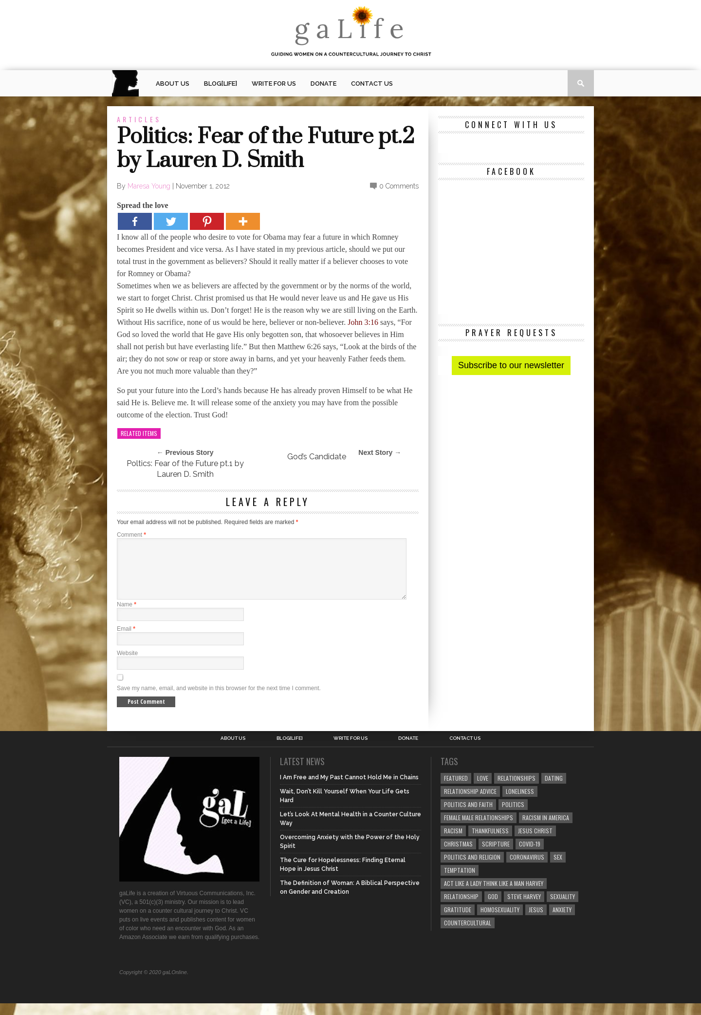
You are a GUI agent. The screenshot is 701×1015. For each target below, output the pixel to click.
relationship (461, 908)
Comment (131, 534)
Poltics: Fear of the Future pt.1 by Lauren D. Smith (185, 469)
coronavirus (527, 869)
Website (127, 664)
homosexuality (499, 921)
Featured (456, 790)
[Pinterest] (207, 221)
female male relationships (478, 829)
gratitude (457, 921)
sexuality (562, 908)
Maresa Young (149, 186)
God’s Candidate (316, 456)
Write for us (274, 83)
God (493, 908)
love (482, 790)
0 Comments (399, 186)
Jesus (536, 921)
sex (557, 869)
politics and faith (468, 816)
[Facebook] (135, 221)
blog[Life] (220, 83)
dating (554, 790)
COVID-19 (529, 855)
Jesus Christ (535, 842)
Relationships (516, 790)
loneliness (520, 803)
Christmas (458, 855)
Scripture (496, 855)
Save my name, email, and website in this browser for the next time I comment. (219, 699)
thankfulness (490, 842)
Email (126, 640)
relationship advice (470, 803)
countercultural (467, 934)
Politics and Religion (472, 869)
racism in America (545, 829)
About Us (172, 83)
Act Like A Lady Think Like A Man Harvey (493, 895)
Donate (323, 83)
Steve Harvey (524, 908)
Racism (453, 842)
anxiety (562, 921)
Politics (513, 816)
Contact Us (372, 83)
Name (126, 616)
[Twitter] (171, 221)
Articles (139, 119)
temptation (459, 882)
